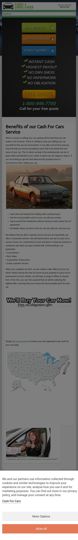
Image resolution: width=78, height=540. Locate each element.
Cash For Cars (11, 501)
